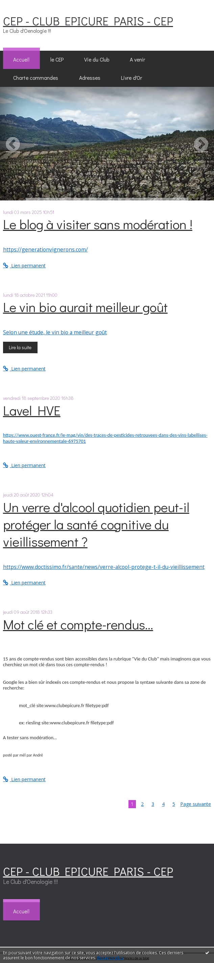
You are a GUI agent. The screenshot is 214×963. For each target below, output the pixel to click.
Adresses (89, 77)
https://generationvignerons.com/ (45, 249)
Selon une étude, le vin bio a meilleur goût (55, 332)
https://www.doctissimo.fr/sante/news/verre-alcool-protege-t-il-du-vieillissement (104, 567)
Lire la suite (20, 347)
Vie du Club (96, 59)
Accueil (21, 59)
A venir (137, 59)
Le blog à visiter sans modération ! (97, 224)
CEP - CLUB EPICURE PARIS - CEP (88, 20)
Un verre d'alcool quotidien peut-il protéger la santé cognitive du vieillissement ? (96, 524)
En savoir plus (110, 958)
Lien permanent (24, 265)
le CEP (57, 59)
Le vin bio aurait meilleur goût (85, 306)
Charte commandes (35, 77)
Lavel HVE (32, 410)
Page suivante (195, 804)
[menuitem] (21, 60)
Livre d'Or (131, 77)
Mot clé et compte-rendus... (78, 624)
